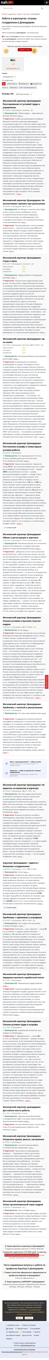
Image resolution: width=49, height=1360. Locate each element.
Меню (46, 2)
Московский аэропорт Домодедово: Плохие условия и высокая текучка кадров (22, 621)
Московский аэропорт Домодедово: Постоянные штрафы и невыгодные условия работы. (22, 446)
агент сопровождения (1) (27, 87)
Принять (19, 1318)
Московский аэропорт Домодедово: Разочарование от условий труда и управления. (22, 104)
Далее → (21, 116)
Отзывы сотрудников (8, 14)
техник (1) (14, 87)
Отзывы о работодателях (27, 1343)
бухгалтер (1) (12, 84)
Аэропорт (26, 14)
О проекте (36, 1332)
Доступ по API (27, 1335)
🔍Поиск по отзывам (28, 1325)
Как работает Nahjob (13, 1335)
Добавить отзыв (25, 50)
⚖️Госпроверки (34, 1328)
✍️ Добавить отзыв (12, 1325)
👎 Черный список (21, 1328)
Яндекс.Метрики (19, 1307)
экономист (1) (37, 84)
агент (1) (5, 87)
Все (4, 84)
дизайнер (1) (24, 84)
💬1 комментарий (10, 527)
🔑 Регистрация (26, 1332)
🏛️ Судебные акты (12, 1332)
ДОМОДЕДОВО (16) (13, 68)
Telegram (9, 1339)
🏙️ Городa (9, 1328)
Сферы (19, 14)
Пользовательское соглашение (24, 1349)
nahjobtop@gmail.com (27, 1345)
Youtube (36, 1335)
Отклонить (29, 1318)
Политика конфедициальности (12, 1352)
